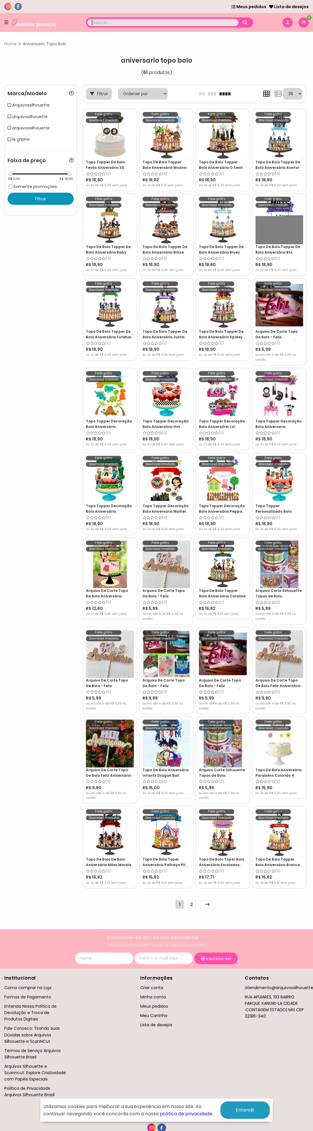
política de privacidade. (186, 1113)
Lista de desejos (289, 7)
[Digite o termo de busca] (162, 22)
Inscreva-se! (216, 959)
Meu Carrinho (154, 1015)
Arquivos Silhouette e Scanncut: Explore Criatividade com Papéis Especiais (35, 1072)
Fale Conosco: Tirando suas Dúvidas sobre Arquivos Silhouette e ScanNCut (32, 1034)
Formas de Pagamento (27, 997)
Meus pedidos (248, 7)
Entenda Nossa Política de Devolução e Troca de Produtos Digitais (30, 1012)
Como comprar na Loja (27, 988)
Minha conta (153, 997)
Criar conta (151, 988)
